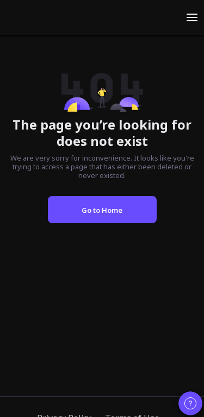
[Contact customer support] (190, 403)
